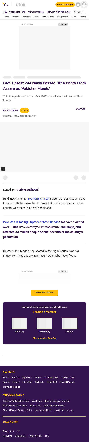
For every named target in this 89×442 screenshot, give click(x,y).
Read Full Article (44, 292)
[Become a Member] (65, 4)
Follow (24, 110)
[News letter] (78, 4)
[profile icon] (84, 4)
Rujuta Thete (10, 110)
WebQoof (81, 109)
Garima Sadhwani (28, 189)
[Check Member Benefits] (44, 338)
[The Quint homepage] (5, 5)
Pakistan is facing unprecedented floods (31, 222)
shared (44, 198)
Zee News (34, 198)
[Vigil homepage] (21, 6)
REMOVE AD (63, 24)
